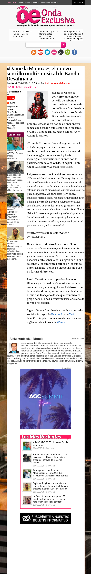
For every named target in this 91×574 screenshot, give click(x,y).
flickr (54, 52)
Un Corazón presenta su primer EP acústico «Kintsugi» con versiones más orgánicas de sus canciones (49, 499)
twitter (47, 52)
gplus (61, 52)
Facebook (57, 314)
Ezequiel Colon (14, 120)
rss (34, 52)
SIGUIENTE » (31, 86)
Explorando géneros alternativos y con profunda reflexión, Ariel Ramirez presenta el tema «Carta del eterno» (15, 250)
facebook (74, 52)
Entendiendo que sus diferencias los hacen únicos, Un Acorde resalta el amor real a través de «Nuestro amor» (48, 37)
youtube (40, 52)
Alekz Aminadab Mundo (57, 83)
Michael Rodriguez (15, 123)
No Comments (49, 448)
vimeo (67, 52)
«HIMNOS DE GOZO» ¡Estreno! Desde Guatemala (22, 33)
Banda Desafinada (15, 115)
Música (10, 98)
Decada (10, 117)
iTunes (61, 322)
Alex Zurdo (12, 112)
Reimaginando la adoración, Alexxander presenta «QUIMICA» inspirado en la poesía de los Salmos (74, 36)
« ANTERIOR (14, 86)
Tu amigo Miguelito (11, 126)
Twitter (73, 314)
